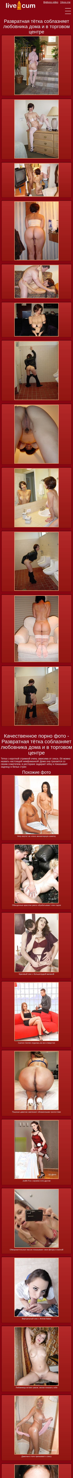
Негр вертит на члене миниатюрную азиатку (36, 836)
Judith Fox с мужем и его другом (36, 1181)
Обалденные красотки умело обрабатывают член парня (36, 905)
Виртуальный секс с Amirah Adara (36, 1319)
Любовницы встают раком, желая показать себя (36, 1387)
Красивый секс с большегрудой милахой (36, 974)
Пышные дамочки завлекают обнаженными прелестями (36, 1112)
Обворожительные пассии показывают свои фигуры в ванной (36, 1250)
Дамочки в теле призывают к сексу (36, 1456)
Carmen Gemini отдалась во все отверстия (36, 1043)
